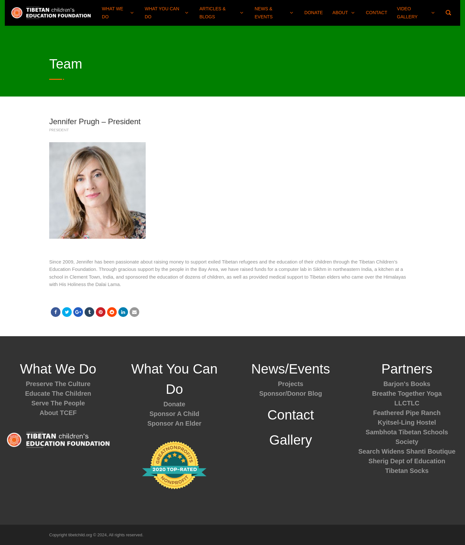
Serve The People (58, 403)
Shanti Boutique (430, 451)
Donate (174, 404)
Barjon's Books (406, 383)
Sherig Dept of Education (407, 461)
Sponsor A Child (174, 413)
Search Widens (381, 451)
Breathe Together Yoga (407, 393)
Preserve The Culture (58, 383)
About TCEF (58, 412)
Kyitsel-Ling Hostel (407, 422)
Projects (290, 383)
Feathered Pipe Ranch (407, 412)
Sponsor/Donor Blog (290, 393)
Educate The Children (58, 393)
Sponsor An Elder (174, 423)
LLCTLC (406, 403)
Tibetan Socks (407, 470)
